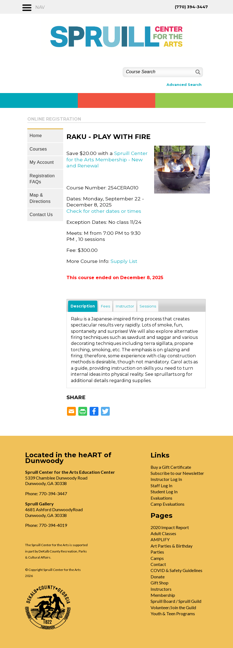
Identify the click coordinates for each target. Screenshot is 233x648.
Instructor (125, 306)
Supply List (124, 261)
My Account (42, 162)
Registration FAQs (42, 178)
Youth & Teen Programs (173, 613)
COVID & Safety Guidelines (176, 570)
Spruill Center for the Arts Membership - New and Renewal (107, 159)
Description (83, 306)
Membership (163, 595)
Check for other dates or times (103, 211)
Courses (38, 149)
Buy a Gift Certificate (171, 467)
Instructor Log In (166, 479)
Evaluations (161, 497)
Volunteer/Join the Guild (173, 607)
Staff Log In (161, 485)
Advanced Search (184, 85)
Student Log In (164, 491)
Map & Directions (40, 198)
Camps (157, 558)
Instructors (161, 589)
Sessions (148, 306)
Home (36, 135)
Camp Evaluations (167, 504)
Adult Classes (163, 533)
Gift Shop (159, 582)
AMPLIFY (160, 539)
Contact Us (41, 214)
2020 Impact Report (170, 527)
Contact (158, 564)
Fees (105, 306)
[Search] (197, 72)
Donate (158, 576)
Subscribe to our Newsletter (177, 473)
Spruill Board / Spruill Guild (176, 601)
